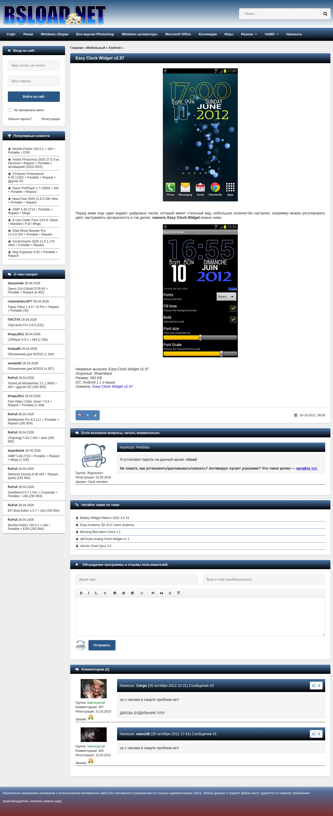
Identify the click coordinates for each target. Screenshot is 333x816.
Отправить (102, 645)
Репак (28, 34)
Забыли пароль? (20, 119)
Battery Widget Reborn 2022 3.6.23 (104, 518)
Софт (11, 34)
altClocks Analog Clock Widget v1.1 (104, 539)
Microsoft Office (178, 34)
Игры (229, 34)
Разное (247, 34)
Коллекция (208, 34)
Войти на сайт (34, 96)
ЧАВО (269, 34)
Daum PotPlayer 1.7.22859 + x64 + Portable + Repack (33, 190)
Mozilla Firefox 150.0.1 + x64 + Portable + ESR (31, 150)
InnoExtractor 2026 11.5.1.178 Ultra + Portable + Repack (31, 243)
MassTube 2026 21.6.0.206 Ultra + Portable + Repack (33, 200)
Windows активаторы (139, 34)
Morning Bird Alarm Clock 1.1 (100, 532)
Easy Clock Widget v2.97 (112, 386)
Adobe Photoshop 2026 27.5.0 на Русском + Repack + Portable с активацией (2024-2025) (33, 163)
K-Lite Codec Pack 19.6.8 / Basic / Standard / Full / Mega (33, 222)
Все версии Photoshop (95, 34)
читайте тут (306, 468)
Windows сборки (54, 34)
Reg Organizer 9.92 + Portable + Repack (32, 254)
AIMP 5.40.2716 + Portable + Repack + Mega (30, 211)
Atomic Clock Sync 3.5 (95, 546)
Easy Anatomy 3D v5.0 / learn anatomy (107, 525)
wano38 (143, 734)
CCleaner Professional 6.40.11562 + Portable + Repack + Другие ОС (32, 177)
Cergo (141, 685)
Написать (294, 34)
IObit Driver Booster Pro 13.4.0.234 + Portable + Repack (30, 232)
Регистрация (51, 119)
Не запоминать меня (29, 110)
